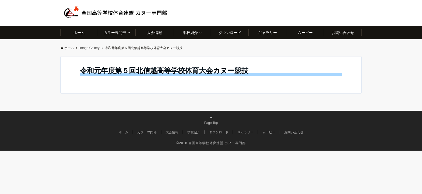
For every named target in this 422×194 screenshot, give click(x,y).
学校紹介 (190, 32)
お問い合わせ (343, 32)
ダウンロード (230, 32)
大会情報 (154, 32)
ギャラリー (267, 32)
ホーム (79, 32)
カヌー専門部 (115, 32)
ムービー (305, 32)
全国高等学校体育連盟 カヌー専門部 (216, 143)
